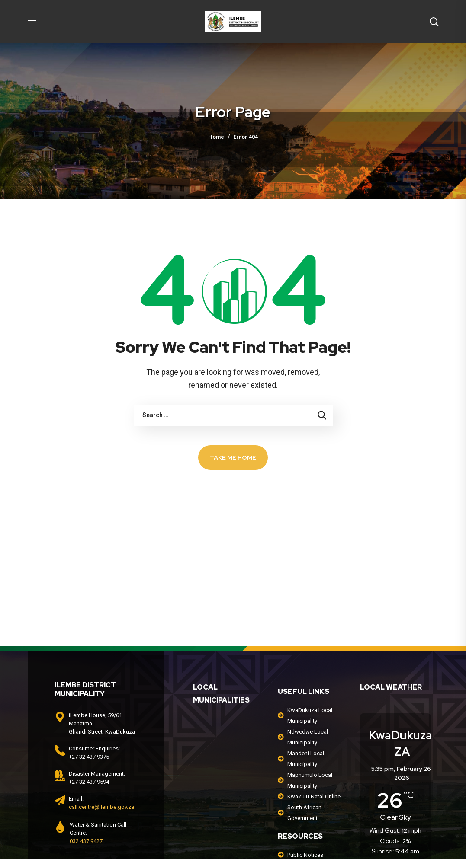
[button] (434, 21)
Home (216, 137)
